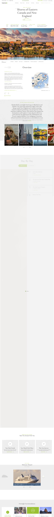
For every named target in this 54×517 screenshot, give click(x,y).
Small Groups (15, 499)
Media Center (24, 501)
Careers (24, 500)
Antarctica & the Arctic (7, 494)
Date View (23, 325)
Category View (31, 325)
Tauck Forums (42, 498)
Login (32, 493)
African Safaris (16, 493)
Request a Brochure (43, 497)
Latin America (6, 499)
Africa (5, 493)
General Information (43, 494)
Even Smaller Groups (16, 494)
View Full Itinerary (7, 95)
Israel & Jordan (6, 498)
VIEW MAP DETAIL (45, 90)
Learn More (31, 410)
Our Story (24, 494)
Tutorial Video (33, 495)
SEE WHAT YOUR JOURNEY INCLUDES (10, 90)
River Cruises (15, 498)
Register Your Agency (34, 500)
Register (33, 494)
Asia (4, 495)
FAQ (41, 493)
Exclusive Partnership (16, 495)
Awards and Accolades (25, 493)
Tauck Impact (24, 495)
